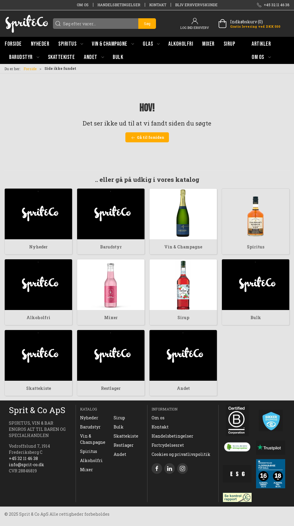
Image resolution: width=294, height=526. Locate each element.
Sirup (183, 317)
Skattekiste (38, 388)
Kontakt (157, 4)
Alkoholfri (38, 317)
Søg (147, 23)
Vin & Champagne (183, 247)
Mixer (111, 317)
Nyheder (38, 247)
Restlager (111, 388)
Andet (183, 388)
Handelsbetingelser (118, 4)
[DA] (26, 23)
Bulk (255, 317)
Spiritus (255, 247)
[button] (70, 43)
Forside (30, 68)
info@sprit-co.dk (26, 464)
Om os (83, 4)
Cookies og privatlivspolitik (181, 454)
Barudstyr (111, 247)
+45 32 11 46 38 (23, 458)
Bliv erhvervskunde (196, 4)
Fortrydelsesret (168, 445)
